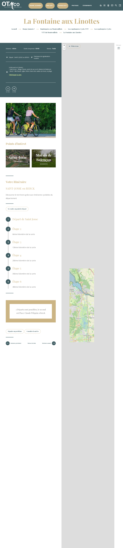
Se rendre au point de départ (17, 209)
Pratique (75, 5)
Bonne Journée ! (36, 5)
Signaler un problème (15, 331)
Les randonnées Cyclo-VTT (78, 29)
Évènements (87, 5)
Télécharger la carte (15, 75)
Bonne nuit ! (62, 5)
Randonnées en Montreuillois (51, 29)
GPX (119, 47)
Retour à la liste (32, 343)
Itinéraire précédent (16, 343)
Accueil (14, 29)
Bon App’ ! (50, 5)
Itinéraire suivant (46, 343)
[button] (64, 45)
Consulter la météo (33, 331)
